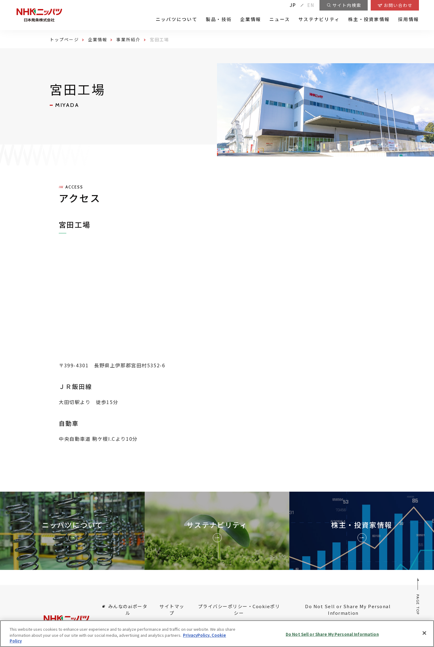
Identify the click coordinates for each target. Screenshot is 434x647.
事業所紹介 (128, 39)
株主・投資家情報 (369, 19)
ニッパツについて (176, 19)
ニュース (279, 19)
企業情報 (250, 19)
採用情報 (408, 19)
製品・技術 (219, 19)
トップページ (64, 39)
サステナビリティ (319, 19)
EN (311, 5)
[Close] (424, 632)
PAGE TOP (418, 595)
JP (293, 5)
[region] (217, 633)
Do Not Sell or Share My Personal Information (348, 609)
